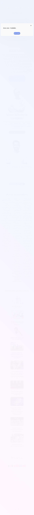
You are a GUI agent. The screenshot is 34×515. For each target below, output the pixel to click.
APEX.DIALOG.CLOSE (31, 25)
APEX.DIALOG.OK (17, 33)
